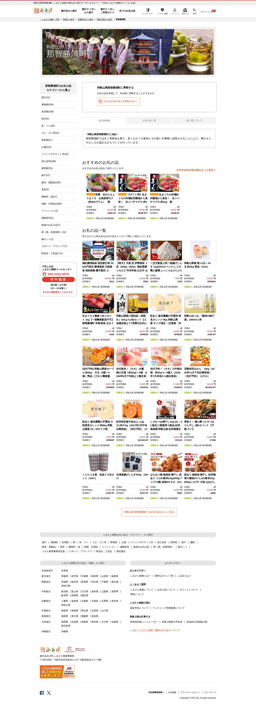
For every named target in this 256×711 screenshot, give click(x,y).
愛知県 (84, 595)
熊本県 (94, 622)
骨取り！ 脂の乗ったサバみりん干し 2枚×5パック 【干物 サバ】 (199, 425)
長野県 (115, 591)
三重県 (64, 601)
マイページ (175, 10)
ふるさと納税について (141, 589)
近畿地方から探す (86, 19)
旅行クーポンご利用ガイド (107, 11)
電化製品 (120, 551)
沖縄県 (64, 631)
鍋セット (182, 547)
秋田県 (94, 576)
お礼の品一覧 (149, 120)
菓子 (184, 542)
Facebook (42, 693)
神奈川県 (65, 585)
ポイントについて (189, 589)
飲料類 (173, 542)
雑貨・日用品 (91, 547)
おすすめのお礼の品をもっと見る (195, 170)
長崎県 (84, 622)
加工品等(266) (48, 161)
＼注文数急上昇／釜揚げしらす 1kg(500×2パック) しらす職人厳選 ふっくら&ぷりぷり (166, 267)
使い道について (194, 120)
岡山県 (84, 610)
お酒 (123, 542)
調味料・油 (74, 547)
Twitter (49, 693)
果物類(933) (47, 104)
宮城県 (84, 576)
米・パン (83, 542)
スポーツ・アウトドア (80, 551)
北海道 (64, 570)
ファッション (109, 547)
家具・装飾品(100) (51, 182)
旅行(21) (45, 97)
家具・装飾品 (49, 547)
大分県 (104, 622)
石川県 (84, 591)
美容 (62, 547)
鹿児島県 (65, 625)
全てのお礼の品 (127, 10)
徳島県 (64, 616)
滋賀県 (74, 601)
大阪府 (94, 601)
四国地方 (46, 616)
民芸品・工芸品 (104, 551)
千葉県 (104, 581)
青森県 (64, 576)
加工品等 (161, 542)
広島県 (94, 610)
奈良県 (115, 601)
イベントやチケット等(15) (54, 154)
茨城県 (64, 581)
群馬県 (84, 581)
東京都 (115, 581)
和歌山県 (100, 218)
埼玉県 (94, 581)
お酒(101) (46, 147)
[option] (101, 197)
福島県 (115, 576)
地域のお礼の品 (141, 547)
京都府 (84, 601)
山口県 (104, 610)
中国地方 (46, 610)
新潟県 (64, 591)
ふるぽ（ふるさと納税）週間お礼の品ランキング (155, 630)
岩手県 (74, 576)
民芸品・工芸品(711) (52, 253)
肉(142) (45, 118)
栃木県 (74, 581)
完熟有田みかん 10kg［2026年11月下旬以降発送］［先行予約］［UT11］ (199, 372)
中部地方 (46, 591)
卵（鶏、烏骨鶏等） (163, 547)
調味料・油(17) (49, 196)
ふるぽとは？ (184, 575)
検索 (194, 10)
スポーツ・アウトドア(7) (54, 246)
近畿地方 (90, 218)
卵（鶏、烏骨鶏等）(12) (53, 232)
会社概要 (172, 692)
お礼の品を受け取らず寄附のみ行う (120, 101)
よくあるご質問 (162, 10)
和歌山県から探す (104, 19)
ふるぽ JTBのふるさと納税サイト (43, 10)
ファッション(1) (49, 210)
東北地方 (46, 576)
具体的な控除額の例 (197, 622)
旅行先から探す (69, 10)
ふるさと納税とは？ (140, 575)
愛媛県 (84, 616)
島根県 (74, 610)
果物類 (54, 542)
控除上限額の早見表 (172, 622)
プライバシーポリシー (190, 692)
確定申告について (139, 608)
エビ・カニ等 (99, 542)
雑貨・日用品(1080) (51, 203)
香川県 (74, 616)
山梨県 (104, 591)
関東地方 (46, 581)
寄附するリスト (185, 10)
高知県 (94, 616)
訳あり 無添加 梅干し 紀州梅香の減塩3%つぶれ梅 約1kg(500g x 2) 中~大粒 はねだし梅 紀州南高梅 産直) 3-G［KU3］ (200, 482)
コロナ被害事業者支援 (53, 551)
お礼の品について (166, 589)
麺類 (192, 542)
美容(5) (45, 189)
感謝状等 (124, 547)
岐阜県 (64, 595)
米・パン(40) (48, 125)
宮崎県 (115, 622)
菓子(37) (45, 175)
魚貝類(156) (47, 111)
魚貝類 (65, 542)
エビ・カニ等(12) (50, 132)
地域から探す (69, 19)
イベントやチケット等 (141, 542)
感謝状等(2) (47, 218)
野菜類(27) (46, 140)
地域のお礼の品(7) (50, 225)
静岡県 (74, 595)
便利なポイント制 (164, 575)
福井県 (94, 591)
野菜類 (113, 542)
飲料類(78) (46, 168)
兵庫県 (104, 601)
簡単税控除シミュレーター (144, 622)
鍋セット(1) (47, 239)
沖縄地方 (46, 631)
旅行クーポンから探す (89, 11)
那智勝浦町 (109, 218)
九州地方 (46, 622)
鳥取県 (64, 610)
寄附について (137, 594)
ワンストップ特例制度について (169, 608)
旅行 (44, 542)
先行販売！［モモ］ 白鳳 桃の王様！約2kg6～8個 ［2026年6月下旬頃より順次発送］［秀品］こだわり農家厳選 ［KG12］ (132, 376)
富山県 (74, 591)
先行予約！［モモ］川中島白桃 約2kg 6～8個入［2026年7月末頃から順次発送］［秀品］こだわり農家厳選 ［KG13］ (166, 376)
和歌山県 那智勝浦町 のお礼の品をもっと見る (149, 512)
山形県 (104, 576)
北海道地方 (47, 570)
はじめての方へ (147, 10)
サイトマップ (210, 692)
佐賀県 (74, 622)
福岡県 (64, 622)
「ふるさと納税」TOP (49, 19)
